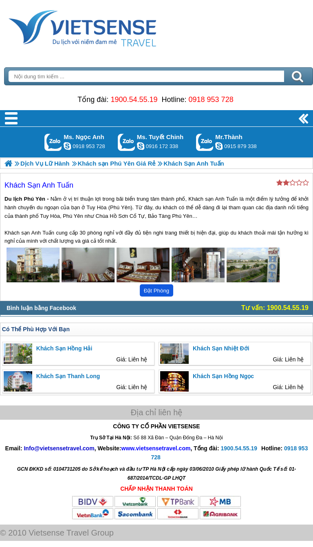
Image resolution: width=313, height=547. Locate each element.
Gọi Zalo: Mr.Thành (205, 142)
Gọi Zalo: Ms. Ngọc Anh (53, 142)
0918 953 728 (211, 99)
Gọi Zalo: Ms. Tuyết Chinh (126, 142)
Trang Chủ (102, 26)
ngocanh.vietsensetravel (67, 146)
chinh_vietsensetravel (141, 146)
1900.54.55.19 (133, 99)
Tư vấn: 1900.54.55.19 (275, 307)
